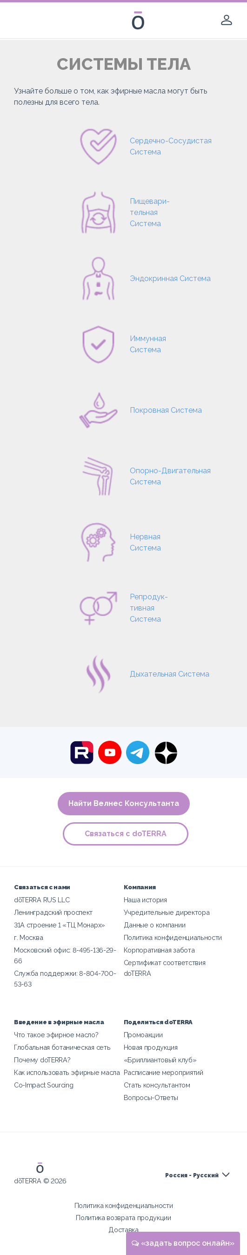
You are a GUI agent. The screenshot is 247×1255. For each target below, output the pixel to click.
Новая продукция (151, 1047)
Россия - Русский (192, 1175)
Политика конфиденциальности (173, 937)
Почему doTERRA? (42, 1060)
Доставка (123, 1230)
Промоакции (143, 1035)
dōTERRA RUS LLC (41, 900)
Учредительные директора (167, 912)
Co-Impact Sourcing (43, 1085)
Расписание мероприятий (163, 1072)
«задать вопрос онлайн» (183, 1243)
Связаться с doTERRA (126, 833)
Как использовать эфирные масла (67, 1072)
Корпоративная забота (159, 950)
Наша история (145, 900)
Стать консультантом (157, 1085)
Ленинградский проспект (53, 912)
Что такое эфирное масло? (56, 1035)
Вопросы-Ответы (151, 1097)
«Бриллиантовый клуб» (160, 1060)
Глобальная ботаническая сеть (62, 1047)
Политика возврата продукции (123, 1217)
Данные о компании (155, 925)
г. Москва (28, 937)
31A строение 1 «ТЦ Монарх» (59, 925)
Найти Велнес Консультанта (123, 803)
